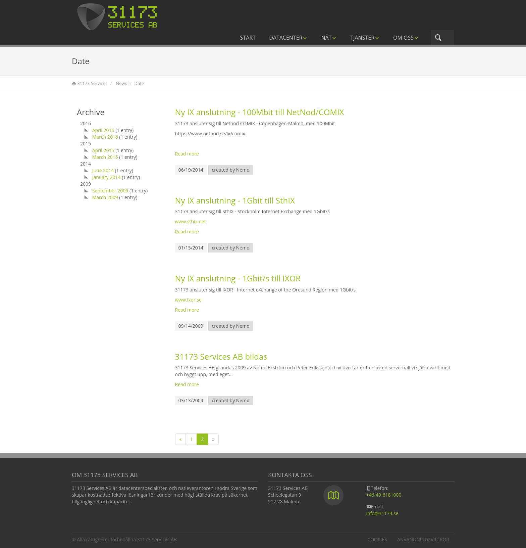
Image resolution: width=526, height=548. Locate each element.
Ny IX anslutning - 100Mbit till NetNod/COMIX (259, 112)
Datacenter (288, 37)
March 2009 (105, 197)
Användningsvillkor (423, 539)
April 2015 (103, 150)
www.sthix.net (190, 221)
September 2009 (110, 190)
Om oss (406, 37)
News (121, 83)
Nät (329, 37)
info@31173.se (382, 513)
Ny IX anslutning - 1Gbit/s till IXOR (238, 278)
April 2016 (103, 130)
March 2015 (105, 157)
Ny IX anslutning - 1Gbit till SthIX (235, 200)
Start (248, 37)
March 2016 (105, 137)
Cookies (377, 539)
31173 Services (92, 83)
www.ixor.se (188, 299)
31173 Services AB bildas (221, 356)
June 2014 (103, 170)
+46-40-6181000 (384, 495)
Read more (187, 153)
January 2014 (106, 177)
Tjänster (365, 37)
